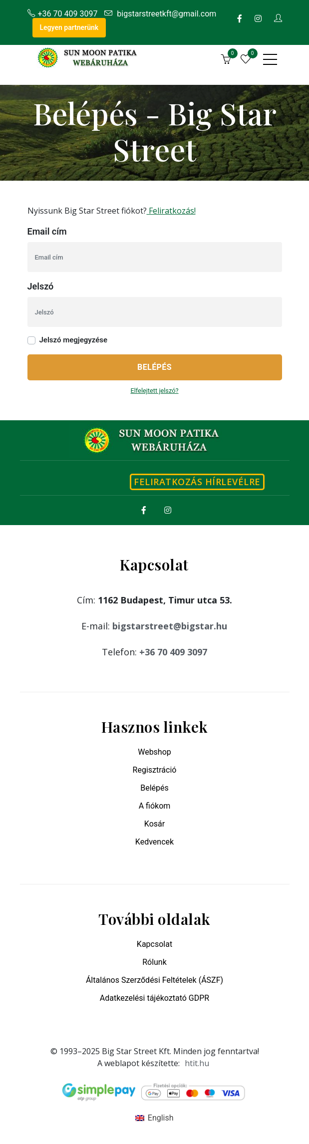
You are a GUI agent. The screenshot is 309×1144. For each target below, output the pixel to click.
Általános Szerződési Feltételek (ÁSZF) (154, 980)
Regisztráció (155, 770)
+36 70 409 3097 (62, 13)
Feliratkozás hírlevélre (197, 482)
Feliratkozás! (171, 210)
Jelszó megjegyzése (73, 339)
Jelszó (40, 286)
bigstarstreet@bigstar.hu (169, 626)
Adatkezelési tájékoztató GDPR (154, 998)
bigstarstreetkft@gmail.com (160, 13)
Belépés (154, 367)
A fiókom (155, 806)
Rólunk (154, 962)
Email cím (47, 231)
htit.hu (197, 1063)
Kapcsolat (154, 944)
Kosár (154, 824)
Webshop (154, 752)
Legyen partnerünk (69, 27)
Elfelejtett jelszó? (154, 390)
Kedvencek (154, 842)
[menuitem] (154, 1118)
